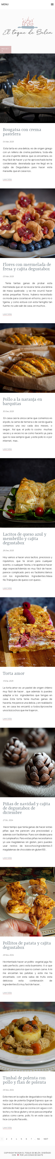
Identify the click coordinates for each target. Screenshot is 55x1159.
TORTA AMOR (13, 673)
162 (38, 1139)
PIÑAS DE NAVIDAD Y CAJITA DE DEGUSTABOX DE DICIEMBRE (26, 808)
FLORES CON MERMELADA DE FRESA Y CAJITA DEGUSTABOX (27, 266)
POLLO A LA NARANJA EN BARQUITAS (22, 401)
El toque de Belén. (32, 1153)
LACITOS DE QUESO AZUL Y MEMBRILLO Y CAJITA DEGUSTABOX (24, 538)
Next (46, 1139)
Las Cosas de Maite (33, 1155)
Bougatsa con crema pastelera (22, 131)
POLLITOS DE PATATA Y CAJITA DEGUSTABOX (27, 945)
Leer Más (7, 179)
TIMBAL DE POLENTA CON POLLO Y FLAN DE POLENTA (24, 1080)
